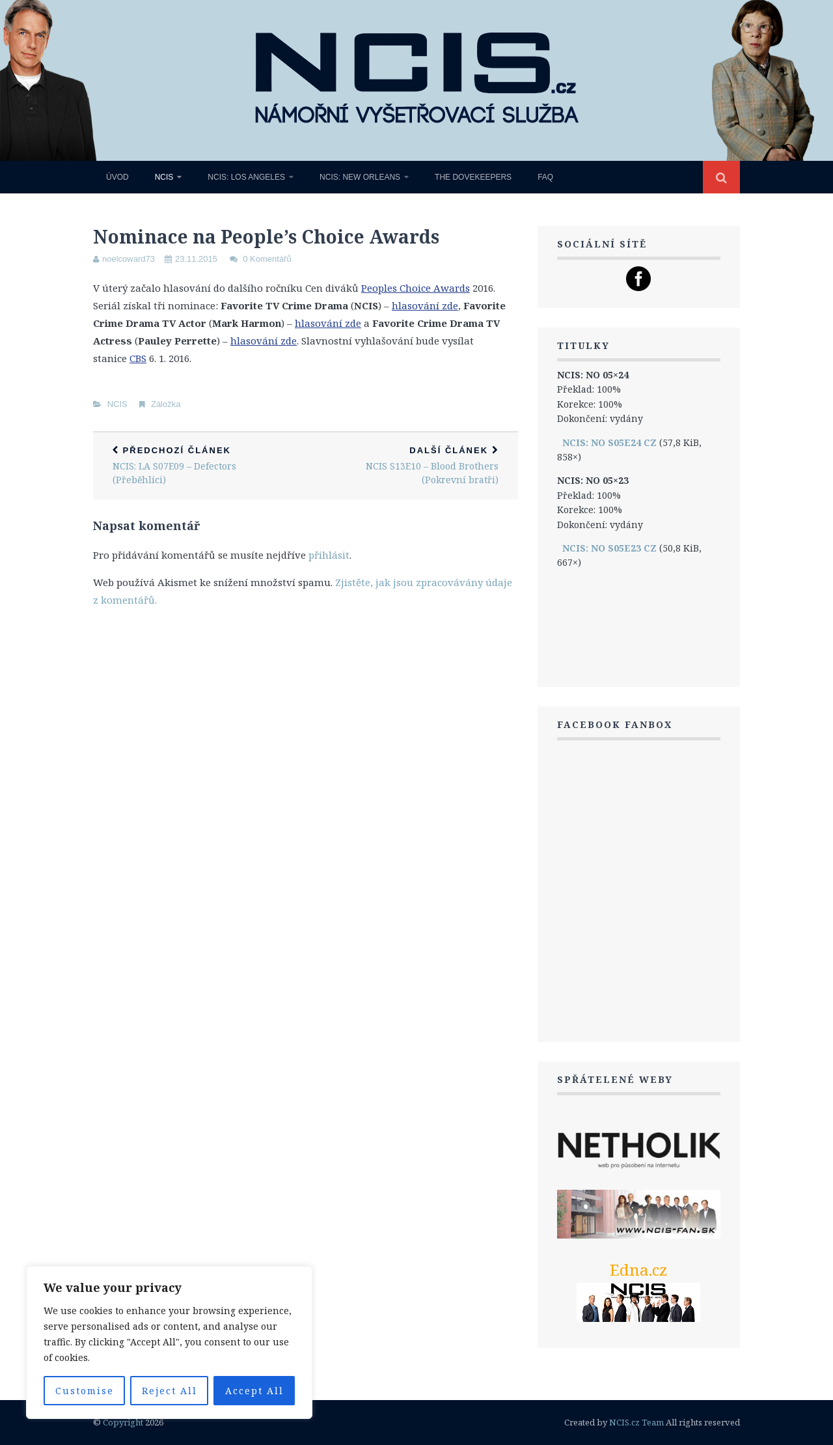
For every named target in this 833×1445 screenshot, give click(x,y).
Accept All (254, 1390)
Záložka (166, 404)
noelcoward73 (128, 259)
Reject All (169, 1390)
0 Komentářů (267, 259)
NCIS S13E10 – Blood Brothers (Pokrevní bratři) (411, 465)
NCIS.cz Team (636, 1422)
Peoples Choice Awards (415, 287)
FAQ (545, 177)
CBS (138, 358)
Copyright (123, 1422)
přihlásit (328, 554)
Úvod (117, 177)
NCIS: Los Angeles (246, 177)
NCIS (164, 177)
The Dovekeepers (473, 177)
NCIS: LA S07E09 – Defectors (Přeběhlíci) (199, 465)
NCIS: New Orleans (360, 177)
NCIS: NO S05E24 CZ (609, 442)
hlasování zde (425, 305)
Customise (84, 1390)
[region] (169, 1342)
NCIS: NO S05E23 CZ (609, 548)
